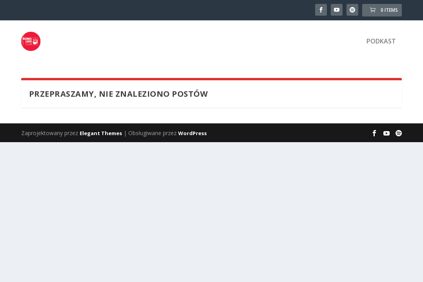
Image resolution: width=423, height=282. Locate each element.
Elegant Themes (101, 133)
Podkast (381, 41)
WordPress (192, 133)
